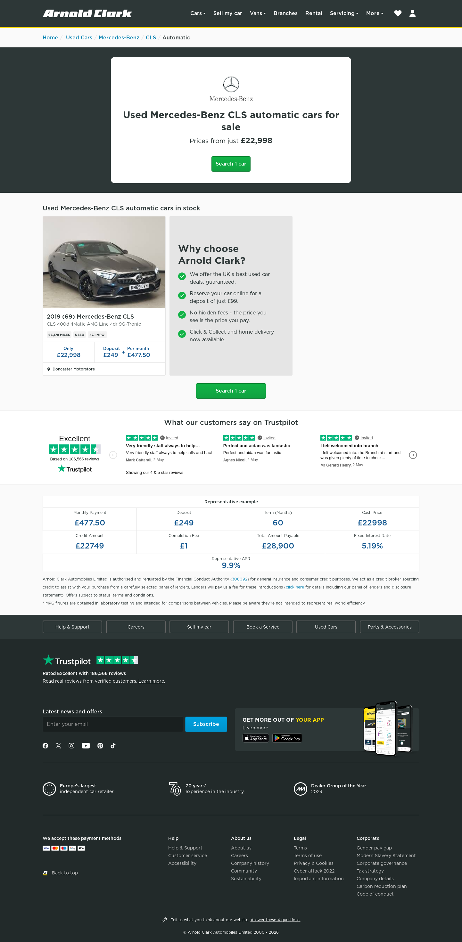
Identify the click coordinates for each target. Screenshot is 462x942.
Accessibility (182, 863)
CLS (151, 38)
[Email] (113, 724)
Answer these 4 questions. (276, 919)
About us (241, 847)
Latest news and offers (72, 712)
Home (50, 38)
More (373, 13)
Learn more (255, 727)
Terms (300, 847)
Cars (196, 13)
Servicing (342, 13)
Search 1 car (231, 164)
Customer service (187, 855)
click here (295, 587)
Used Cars (79, 38)
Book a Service (262, 626)
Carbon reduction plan (382, 886)
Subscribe (206, 724)
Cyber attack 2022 (314, 870)
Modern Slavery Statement (386, 855)
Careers (136, 626)
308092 (239, 579)
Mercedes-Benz (119, 38)
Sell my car (227, 13)
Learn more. (151, 681)
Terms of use (308, 855)
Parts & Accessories (390, 626)
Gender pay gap (374, 847)
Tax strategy (370, 870)
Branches (286, 13)
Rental (313, 13)
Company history (250, 863)
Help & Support (72, 626)
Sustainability (246, 878)
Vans (256, 13)
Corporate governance (382, 863)
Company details (375, 878)
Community (244, 870)
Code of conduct (375, 894)
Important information (319, 878)
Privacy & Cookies (314, 863)
